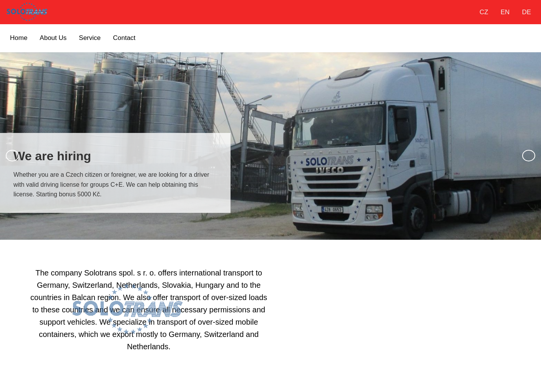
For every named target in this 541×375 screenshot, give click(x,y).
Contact (124, 37)
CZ (484, 12)
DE (526, 12)
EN (505, 12)
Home (18, 37)
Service (90, 37)
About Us (53, 37)
